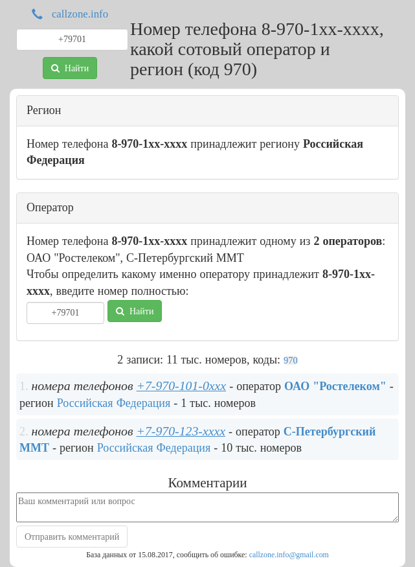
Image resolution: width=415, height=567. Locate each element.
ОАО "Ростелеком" (335, 386)
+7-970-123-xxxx (181, 430)
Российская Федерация (114, 403)
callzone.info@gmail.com (289, 555)
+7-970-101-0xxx (182, 385)
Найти (70, 68)
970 (291, 360)
